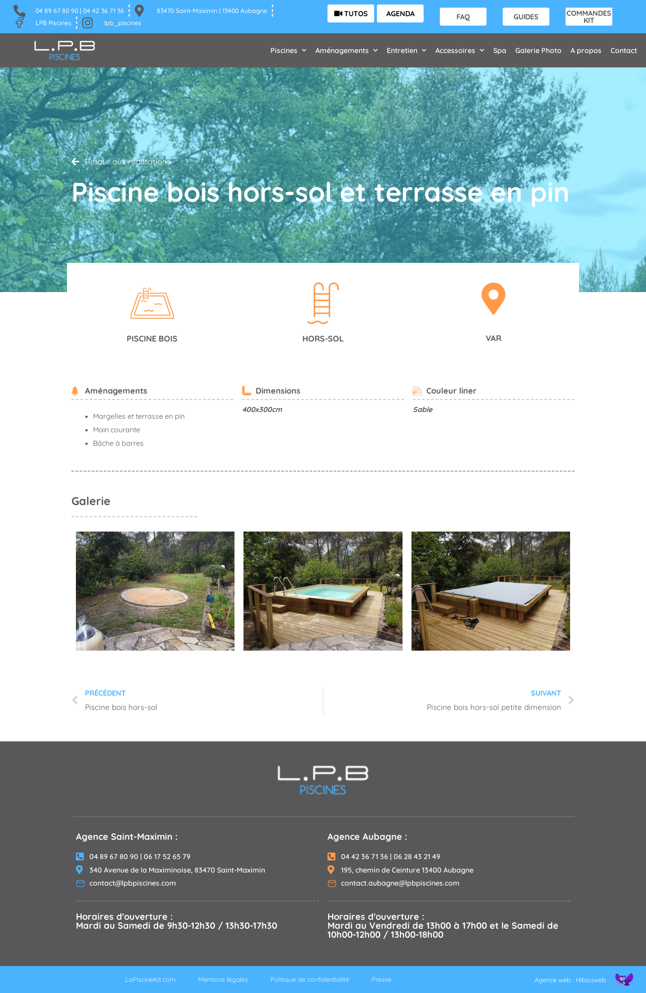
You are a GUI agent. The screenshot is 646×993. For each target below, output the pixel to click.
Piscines (288, 50)
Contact (624, 50)
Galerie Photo (538, 50)
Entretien (406, 50)
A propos (586, 50)
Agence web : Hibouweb (566, 979)
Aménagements (346, 50)
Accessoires (459, 50)
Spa (499, 50)
